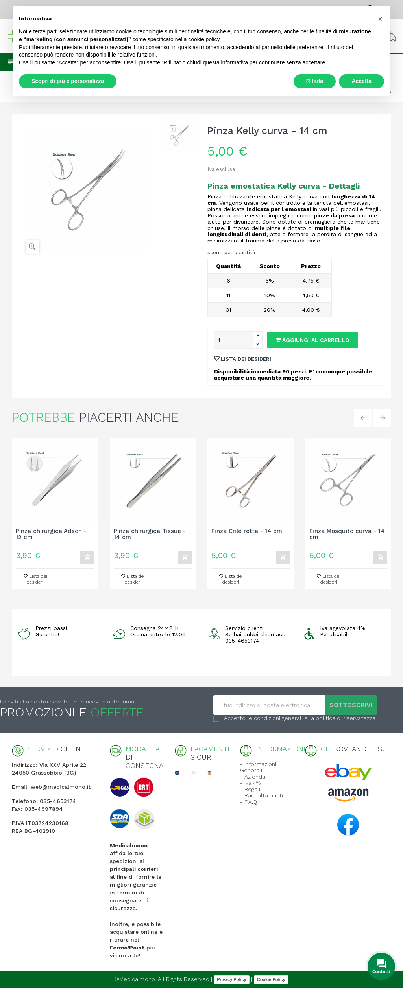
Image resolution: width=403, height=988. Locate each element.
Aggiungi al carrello (312, 340)
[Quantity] (233, 340)
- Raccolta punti (261, 795)
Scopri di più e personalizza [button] (67, 81)
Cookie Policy (271, 979)
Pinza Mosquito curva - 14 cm (347, 534)
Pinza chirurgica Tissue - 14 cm (150, 534)
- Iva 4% (250, 783)
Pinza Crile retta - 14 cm (246, 531)
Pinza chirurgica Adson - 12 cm (51, 534)
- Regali (250, 789)
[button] (380, 19)
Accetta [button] (361, 81)
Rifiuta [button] (315, 81)
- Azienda (252, 776)
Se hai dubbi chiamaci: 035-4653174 (255, 637)
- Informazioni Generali (258, 767)
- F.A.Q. (249, 802)
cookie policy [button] (203, 39)
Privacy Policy (231, 979)
